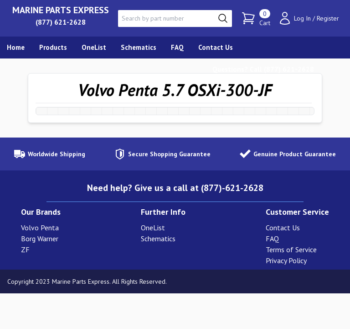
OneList (153, 227)
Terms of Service (291, 249)
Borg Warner (39, 238)
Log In (302, 18)
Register (328, 18)
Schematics (158, 238)
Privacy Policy (286, 260)
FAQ (272, 238)
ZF (25, 249)
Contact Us (283, 227)
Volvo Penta (40, 227)
